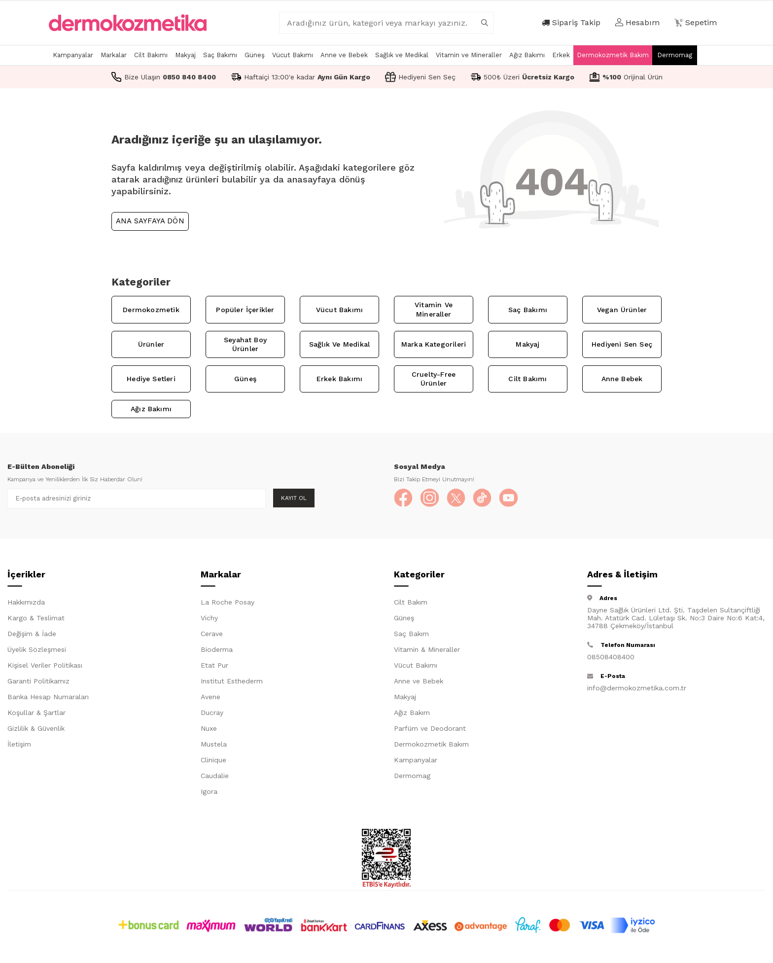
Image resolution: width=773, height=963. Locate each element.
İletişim (19, 745)
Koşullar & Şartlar (36, 713)
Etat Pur (214, 666)
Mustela (214, 745)
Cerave (212, 635)
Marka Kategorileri (433, 344)
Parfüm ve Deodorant (430, 729)
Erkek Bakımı (339, 379)
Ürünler (151, 344)
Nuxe (209, 729)
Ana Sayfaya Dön (150, 220)
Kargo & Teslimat (36, 619)
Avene (210, 698)
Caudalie (215, 777)
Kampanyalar (73, 55)
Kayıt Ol (294, 498)
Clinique (213, 761)
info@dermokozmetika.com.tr (636, 689)
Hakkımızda (26, 603)
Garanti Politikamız (38, 682)
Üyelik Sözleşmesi (36, 650)
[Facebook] (404, 498)
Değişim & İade (31, 635)
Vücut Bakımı (292, 55)
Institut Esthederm (232, 682)
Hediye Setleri (151, 379)
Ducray (212, 713)
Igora (209, 792)
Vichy (209, 619)
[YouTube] (512, 498)
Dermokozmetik (151, 310)
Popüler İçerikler (245, 310)
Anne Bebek (622, 379)
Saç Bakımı (220, 55)
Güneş (255, 55)
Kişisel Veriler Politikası (44, 666)
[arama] (485, 22)
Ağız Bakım (412, 713)
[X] (458, 498)
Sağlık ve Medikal (401, 55)
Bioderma (217, 650)
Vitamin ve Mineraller (469, 55)
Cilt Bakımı (151, 55)
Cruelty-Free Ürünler (434, 379)
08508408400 (610, 658)
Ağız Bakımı (527, 55)
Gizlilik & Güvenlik (36, 729)
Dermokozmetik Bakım (613, 55)
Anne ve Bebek (344, 55)
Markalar (114, 55)
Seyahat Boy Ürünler (245, 344)
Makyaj (185, 55)
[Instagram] (431, 498)
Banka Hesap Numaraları (48, 698)
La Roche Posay (227, 603)
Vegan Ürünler (622, 310)
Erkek (561, 55)
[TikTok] (485, 498)
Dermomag (674, 55)
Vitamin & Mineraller (427, 650)
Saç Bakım (411, 635)
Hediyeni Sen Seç (622, 344)
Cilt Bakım (410, 603)
